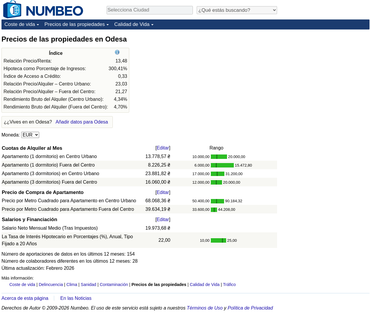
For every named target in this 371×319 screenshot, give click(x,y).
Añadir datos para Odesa (82, 121)
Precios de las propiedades (74, 24)
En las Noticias (76, 298)
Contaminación (114, 284)
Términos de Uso (205, 307)
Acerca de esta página (24, 298)
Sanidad (88, 284)
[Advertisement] (313, 122)
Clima (72, 284)
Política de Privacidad (250, 307)
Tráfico (229, 284)
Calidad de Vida (132, 24)
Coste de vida (19, 24)
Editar (163, 147)
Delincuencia (51, 284)
